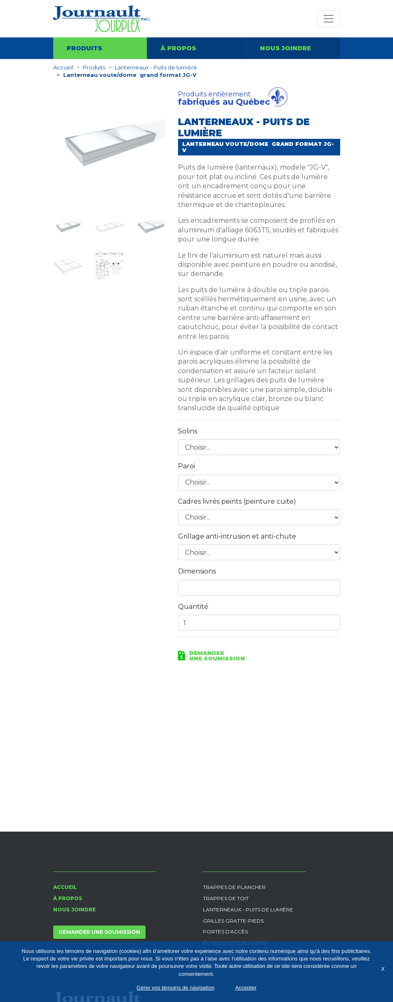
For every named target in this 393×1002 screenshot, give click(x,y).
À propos (178, 48)
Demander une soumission (99, 932)
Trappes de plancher (234, 887)
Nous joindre (285, 48)
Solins (187, 431)
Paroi (186, 466)
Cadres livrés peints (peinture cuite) (237, 501)
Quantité (193, 607)
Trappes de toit (226, 898)
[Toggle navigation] (328, 18)
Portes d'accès (225, 931)
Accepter (245, 988)
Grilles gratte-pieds (233, 921)
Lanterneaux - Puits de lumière (156, 67)
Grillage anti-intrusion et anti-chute (237, 536)
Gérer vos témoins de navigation (175, 988)
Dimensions (197, 571)
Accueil (63, 67)
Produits (84, 48)
